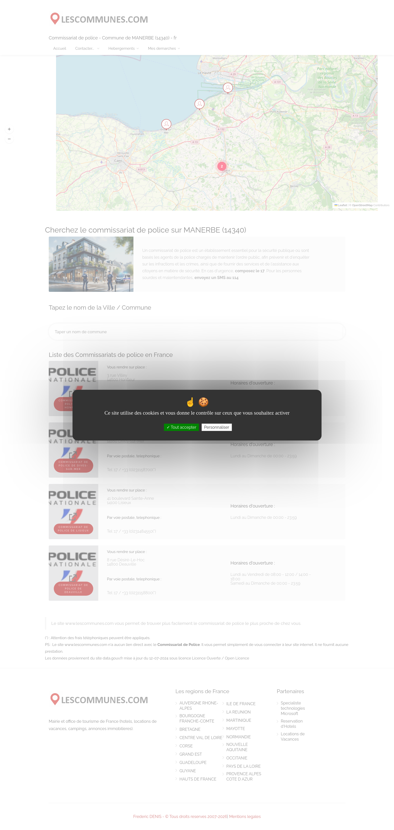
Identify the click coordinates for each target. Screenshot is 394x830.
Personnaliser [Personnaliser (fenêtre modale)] (216, 427)
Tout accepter (181, 427)
